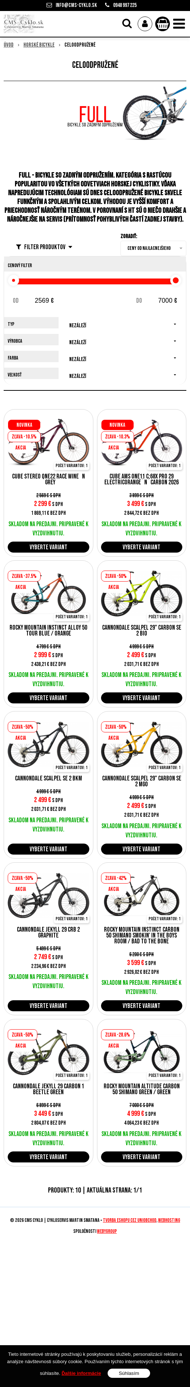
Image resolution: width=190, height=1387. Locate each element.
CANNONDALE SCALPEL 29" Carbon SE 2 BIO (141, 631)
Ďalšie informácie (81, 1373)
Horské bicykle (39, 44)
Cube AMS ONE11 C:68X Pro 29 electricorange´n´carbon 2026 (141, 479)
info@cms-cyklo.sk (76, 5)
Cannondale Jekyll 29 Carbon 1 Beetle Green (48, 1089)
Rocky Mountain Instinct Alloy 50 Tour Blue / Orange (48, 631)
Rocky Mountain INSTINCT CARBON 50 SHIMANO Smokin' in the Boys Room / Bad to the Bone (141, 935)
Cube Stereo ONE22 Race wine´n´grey (48, 479)
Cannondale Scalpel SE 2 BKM (48, 779)
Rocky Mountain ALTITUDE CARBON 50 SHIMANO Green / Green (142, 1089)
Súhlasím (129, 1373)
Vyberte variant (48, 547)
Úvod (9, 44)
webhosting (169, 1220)
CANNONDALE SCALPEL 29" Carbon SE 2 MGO (141, 781)
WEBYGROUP (107, 1231)
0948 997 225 (125, 5)
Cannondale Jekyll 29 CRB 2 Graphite (48, 933)
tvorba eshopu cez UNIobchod (129, 1220)
